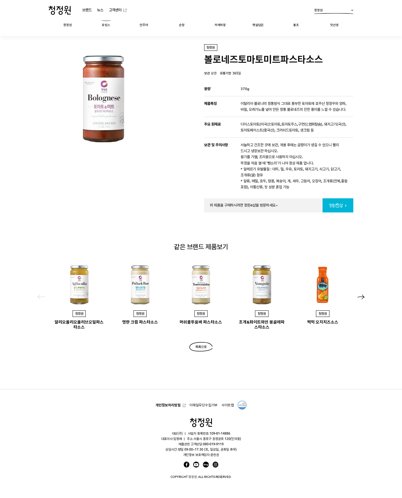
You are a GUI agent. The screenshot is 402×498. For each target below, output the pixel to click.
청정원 (333, 11)
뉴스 (100, 10)
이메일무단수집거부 (203, 405)
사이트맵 (227, 405)
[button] (361, 296)
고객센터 (115, 10)
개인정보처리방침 (168, 405)
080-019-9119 (213, 444)
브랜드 (87, 10)
